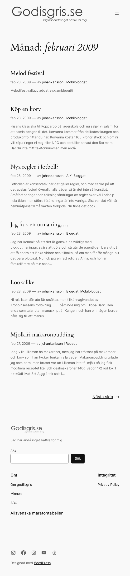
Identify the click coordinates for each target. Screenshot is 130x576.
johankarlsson (52, 82)
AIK (69, 176)
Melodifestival (27, 73)
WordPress (42, 563)
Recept (71, 343)
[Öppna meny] (117, 14)
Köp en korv (25, 109)
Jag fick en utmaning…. (39, 224)
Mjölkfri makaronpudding (42, 334)
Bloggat (79, 176)
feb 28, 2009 (20, 82)
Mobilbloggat (76, 82)
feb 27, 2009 (20, 343)
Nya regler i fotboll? (34, 167)
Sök (13, 451)
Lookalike (22, 282)
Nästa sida (106, 397)
